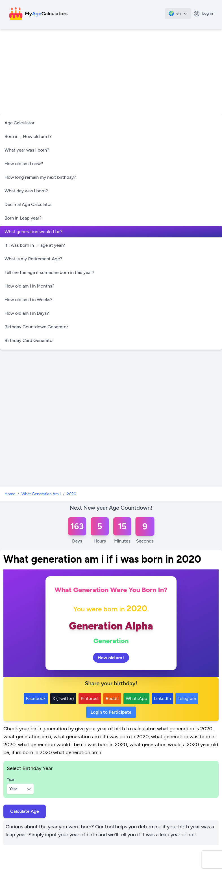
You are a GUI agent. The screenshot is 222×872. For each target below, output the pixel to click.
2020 (71, 494)
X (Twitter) (63, 698)
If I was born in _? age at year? (35, 245)
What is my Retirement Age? (33, 258)
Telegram (187, 698)
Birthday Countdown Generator (36, 326)
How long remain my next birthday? (40, 177)
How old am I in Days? (27, 313)
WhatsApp (136, 698)
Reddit (112, 698)
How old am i (110, 657)
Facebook (36, 698)
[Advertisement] (111, 72)
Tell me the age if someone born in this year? (49, 272)
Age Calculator (19, 123)
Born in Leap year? (23, 218)
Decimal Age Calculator (28, 204)
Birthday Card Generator (29, 340)
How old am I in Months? (30, 286)
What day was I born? (26, 190)
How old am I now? (24, 163)
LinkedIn (162, 698)
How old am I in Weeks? (29, 299)
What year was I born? (27, 150)
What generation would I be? (34, 231)
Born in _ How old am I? (28, 136)
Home (10, 494)
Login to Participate (111, 712)
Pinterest (90, 698)
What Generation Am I (41, 494)
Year (10, 779)
